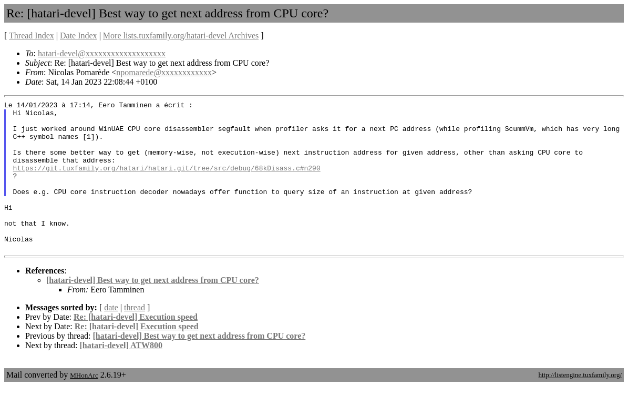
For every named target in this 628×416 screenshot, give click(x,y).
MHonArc (84, 405)
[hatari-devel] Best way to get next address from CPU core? (152, 310)
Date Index (78, 35)
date (111, 337)
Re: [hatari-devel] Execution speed (136, 346)
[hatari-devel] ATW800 (121, 375)
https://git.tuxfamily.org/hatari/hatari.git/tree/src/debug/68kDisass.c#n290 (167, 182)
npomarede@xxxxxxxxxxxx (164, 72)
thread (134, 337)
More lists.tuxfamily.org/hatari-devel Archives (181, 35)
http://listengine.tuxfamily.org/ (580, 405)
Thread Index (31, 35)
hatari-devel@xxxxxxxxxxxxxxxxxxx (102, 53)
